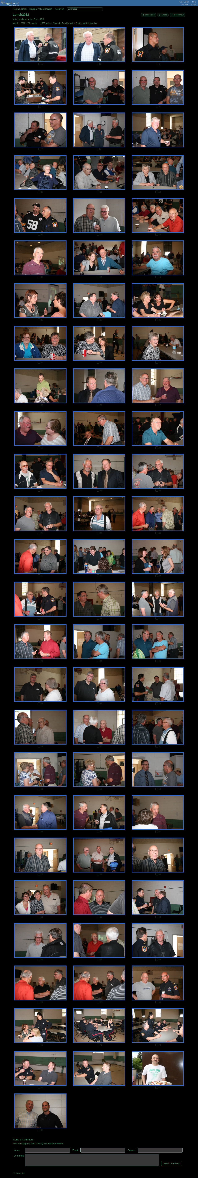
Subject (132, 1150)
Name (17, 1150)
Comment (19, 1155)
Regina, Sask (19, 9)
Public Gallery (184, 2)
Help (194, 2)
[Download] (148, 15)
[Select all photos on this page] (14, 1173)
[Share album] (163, 15)
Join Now (184, 4)
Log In (193, 4)
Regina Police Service (40, 9)
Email (75, 1150)
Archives (59, 9)
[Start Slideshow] (177, 15)
